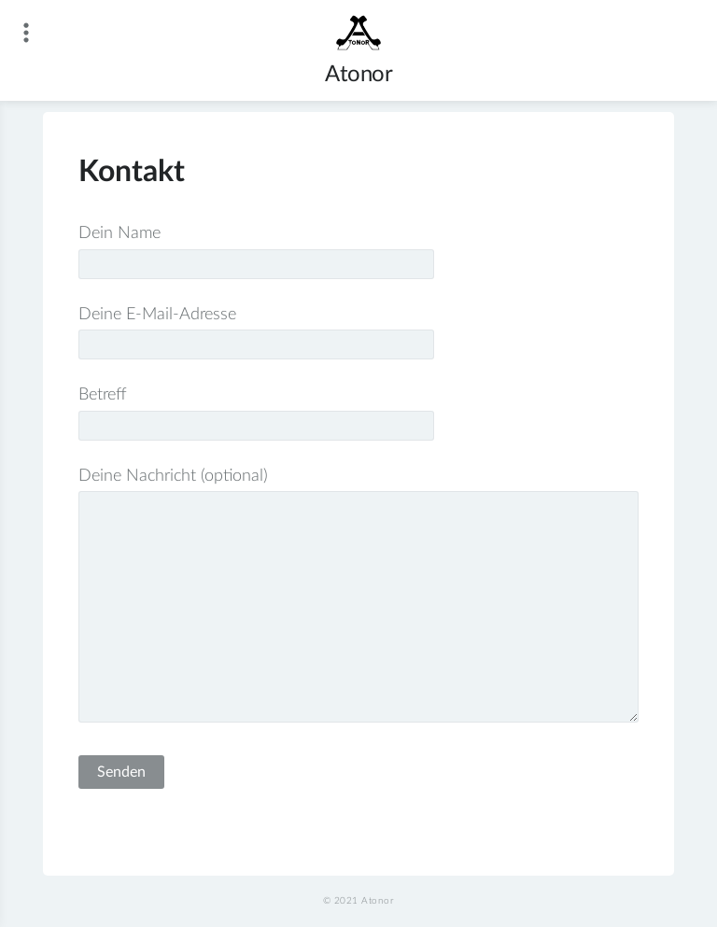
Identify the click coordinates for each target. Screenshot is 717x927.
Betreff (256, 410)
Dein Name (256, 249)
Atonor (358, 74)
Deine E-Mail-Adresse (256, 330)
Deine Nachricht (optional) (358, 597)
